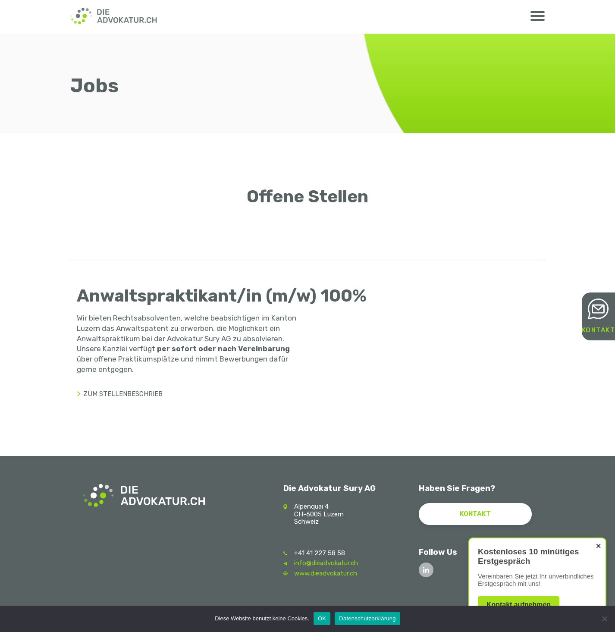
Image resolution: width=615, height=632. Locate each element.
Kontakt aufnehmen (518, 604)
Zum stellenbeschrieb (123, 394)
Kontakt (598, 330)
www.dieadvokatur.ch (325, 573)
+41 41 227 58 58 (319, 553)
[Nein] (604, 618)
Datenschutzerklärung (367, 618)
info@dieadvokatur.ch (326, 563)
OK (322, 618)
